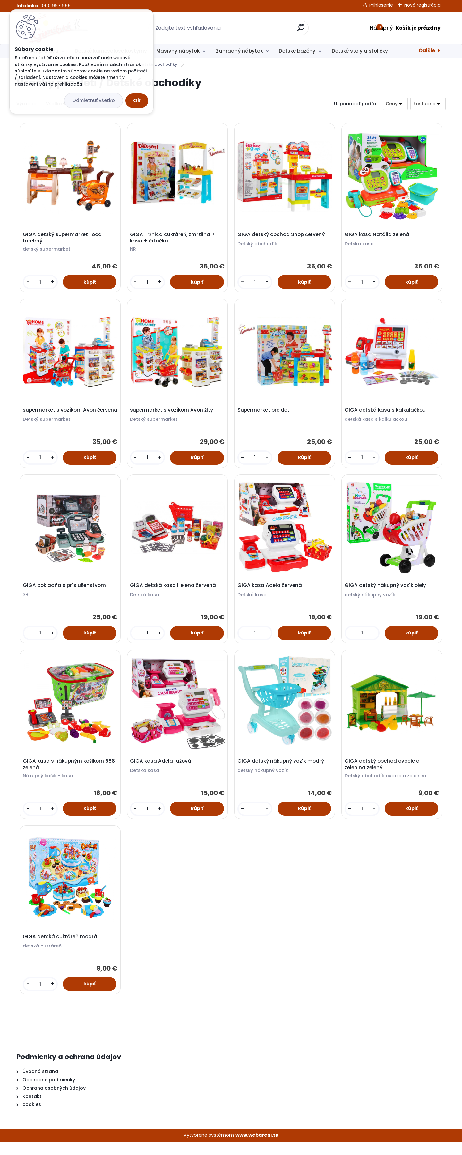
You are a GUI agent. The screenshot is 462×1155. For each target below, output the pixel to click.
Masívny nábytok (178, 50)
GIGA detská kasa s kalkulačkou (386, 414)
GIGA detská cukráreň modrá (61, 948)
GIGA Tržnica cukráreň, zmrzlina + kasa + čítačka (174, 239)
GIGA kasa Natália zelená (378, 236)
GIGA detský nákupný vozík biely (386, 592)
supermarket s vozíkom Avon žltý (172, 414)
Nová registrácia (422, 5)
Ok (137, 100)
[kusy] (41, 283)
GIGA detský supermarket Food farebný (63, 239)
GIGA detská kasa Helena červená (174, 592)
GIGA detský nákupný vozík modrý (282, 770)
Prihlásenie (381, 5)
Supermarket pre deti (265, 414)
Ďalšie (427, 50)
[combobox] (395, 104)
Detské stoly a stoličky (360, 50)
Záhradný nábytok (239, 50)
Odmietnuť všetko (93, 100)
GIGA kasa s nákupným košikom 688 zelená (64, 773)
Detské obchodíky (157, 64)
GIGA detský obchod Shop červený (282, 236)
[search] (300, 30)
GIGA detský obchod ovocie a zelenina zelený (383, 773)
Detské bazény (297, 50)
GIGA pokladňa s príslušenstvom (65, 592)
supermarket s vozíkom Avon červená (60, 417)
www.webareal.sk (256, 1148)
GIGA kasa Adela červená (271, 592)
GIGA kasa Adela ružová (162, 770)
